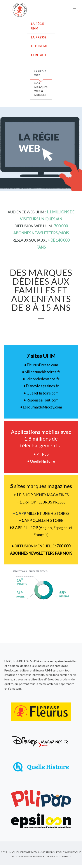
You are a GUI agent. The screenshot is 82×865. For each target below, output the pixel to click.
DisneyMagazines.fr (42, 386)
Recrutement (47, 856)
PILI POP (30, 527)
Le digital (39, 46)
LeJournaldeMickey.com (42, 407)
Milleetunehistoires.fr (42, 372)
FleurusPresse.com (42, 365)
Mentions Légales (53, 852)
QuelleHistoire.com (42, 393)
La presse (39, 37)
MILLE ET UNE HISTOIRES (48, 513)
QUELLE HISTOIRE (48, 520)
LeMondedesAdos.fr (42, 379)
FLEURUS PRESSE (51, 502)
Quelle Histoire (42, 461)
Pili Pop (42, 454)
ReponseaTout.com (42, 400)
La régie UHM (38, 26)
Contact (39, 55)
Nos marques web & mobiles (40, 89)
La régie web (40, 73)
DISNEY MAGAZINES (51, 495)
